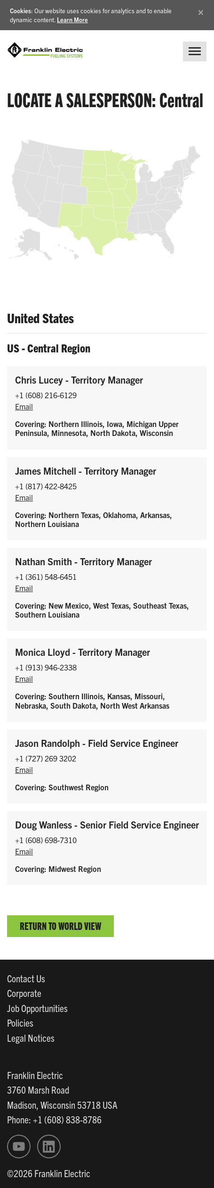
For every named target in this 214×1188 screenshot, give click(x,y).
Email (24, 406)
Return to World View (60, 925)
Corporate (24, 993)
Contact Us (26, 978)
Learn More (72, 20)
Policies (20, 1022)
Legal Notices (31, 1037)
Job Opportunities (37, 1008)
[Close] (201, 10)
